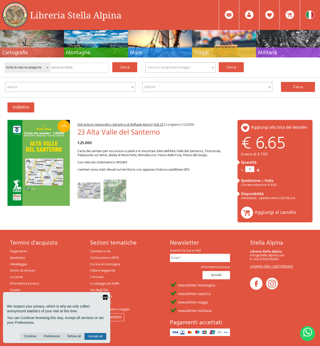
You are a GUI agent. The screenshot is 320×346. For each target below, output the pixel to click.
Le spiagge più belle (104, 283)
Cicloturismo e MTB (104, 258)
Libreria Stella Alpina (76, 15)
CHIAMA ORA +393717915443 (271, 267)
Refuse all (74, 336)
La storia (16, 277)
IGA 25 (159, 125)
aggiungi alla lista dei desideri (279, 127)
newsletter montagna (196, 285)
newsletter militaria (195, 310)
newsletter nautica (194, 293)
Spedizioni (17, 258)
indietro (20, 107)
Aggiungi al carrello (275, 213)
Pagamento (18, 251)
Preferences (52, 336)
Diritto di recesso (22, 270)
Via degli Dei (99, 290)
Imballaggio (18, 264)
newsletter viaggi (193, 302)
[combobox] (180, 67)
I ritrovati (97, 277)
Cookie (15, 290)
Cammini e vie (100, 251)
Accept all (95, 336)
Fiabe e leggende (102, 270)
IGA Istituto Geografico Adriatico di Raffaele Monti (115, 125)
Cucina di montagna (105, 264)
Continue (30, 336)
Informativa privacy (24, 283)
